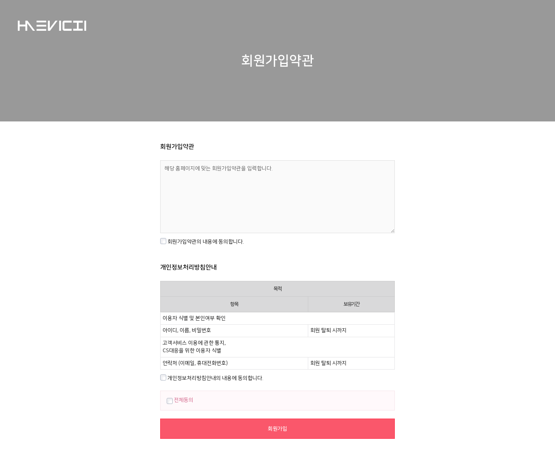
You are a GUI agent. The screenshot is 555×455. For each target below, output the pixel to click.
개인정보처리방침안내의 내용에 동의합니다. (211, 377)
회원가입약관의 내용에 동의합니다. (202, 241)
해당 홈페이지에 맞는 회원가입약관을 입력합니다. (277, 196)
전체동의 (180, 400)
